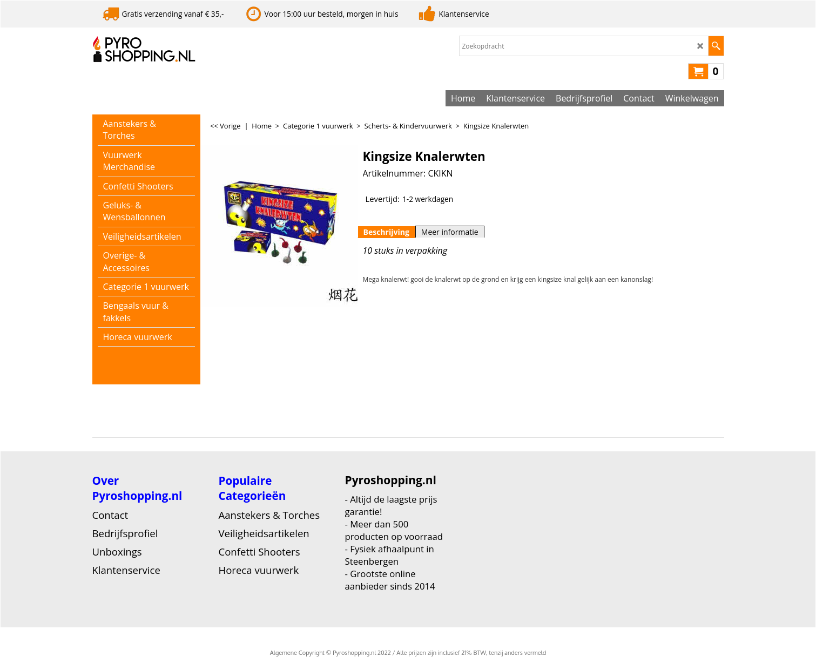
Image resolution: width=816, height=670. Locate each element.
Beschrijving (386, 232)
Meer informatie (449, 232)
